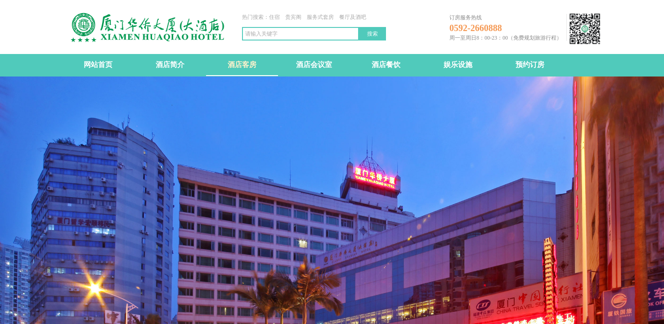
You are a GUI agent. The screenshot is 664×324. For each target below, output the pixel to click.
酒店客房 (242, 64)
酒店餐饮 (386, 64)
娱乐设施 (458, 64)
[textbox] (300, 33)
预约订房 (530, 64)
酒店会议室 (314, 64)
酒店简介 (170, 64)
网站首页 (98, 64)
